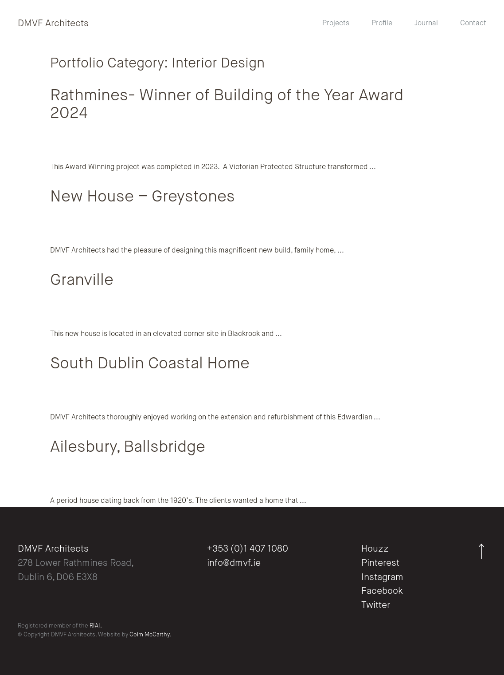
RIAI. (96, 626)
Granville (81, 280)
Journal (426, 23)
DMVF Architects (53, 23)
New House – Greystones (142, 197)
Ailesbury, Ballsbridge (127, 447)
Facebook (382, 591)
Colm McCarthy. (150, 635)
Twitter (375, 605)
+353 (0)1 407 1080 (247, 549)
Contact (473, 23)
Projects (335, 23)
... (372, 167)
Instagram (382, 577)
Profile (381, 23)
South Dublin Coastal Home (150, 364)
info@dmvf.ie (234, 563)
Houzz (375, 549)
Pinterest (380, 563)
